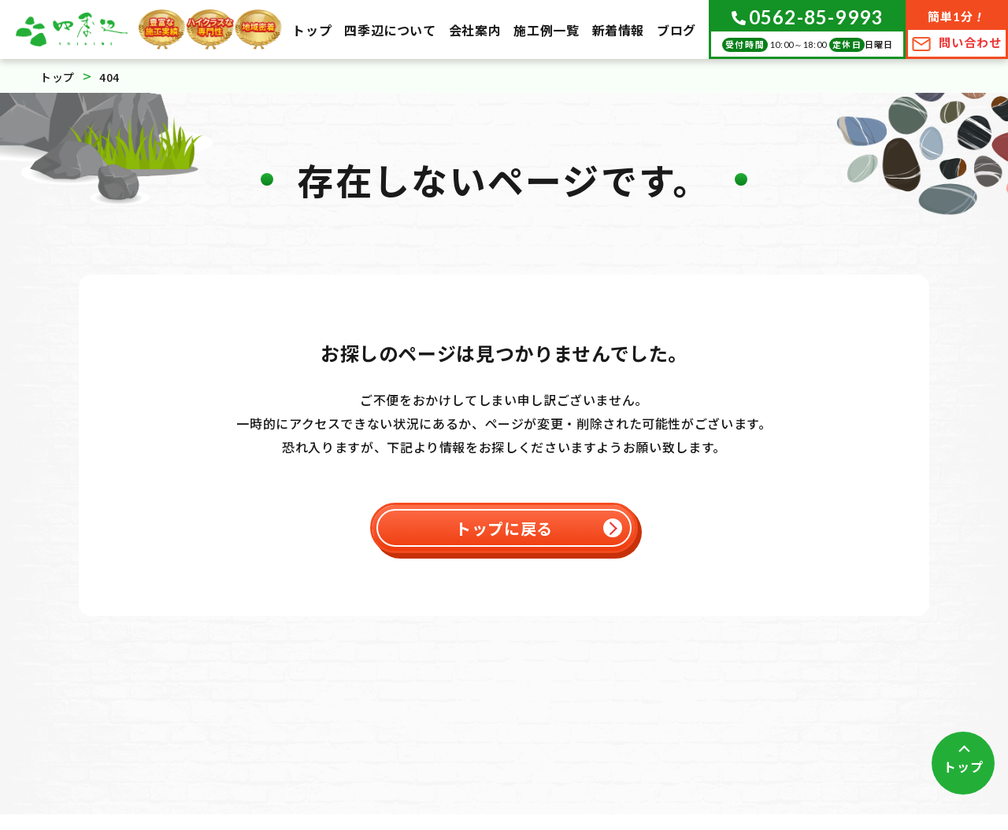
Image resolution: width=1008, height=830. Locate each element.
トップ (963, 766)
